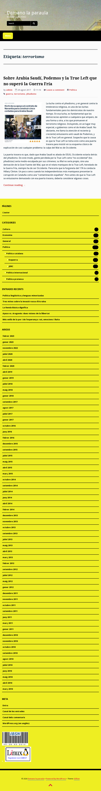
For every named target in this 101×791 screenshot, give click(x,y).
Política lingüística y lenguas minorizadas (23, 295)
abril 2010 (7, 683)
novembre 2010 (10, 641)
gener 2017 (8, 420)
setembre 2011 (10, 611)
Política (73, 90)
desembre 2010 (10, 635)
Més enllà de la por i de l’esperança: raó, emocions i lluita (31, 319)
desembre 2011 (10, 593)
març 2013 (8, 557)
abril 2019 (7, 372)
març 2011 (8, 623)
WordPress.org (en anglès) (16, 723)
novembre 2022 (10, 348)
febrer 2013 (8, 563)
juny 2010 (7, 671)
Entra (5, 705)
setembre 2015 (10, 450)
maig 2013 (8, 545)
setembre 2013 (10, 533)
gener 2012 (8, 587)
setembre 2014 (10, 485)
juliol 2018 (7, 384)
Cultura (6, 229)
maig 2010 (8, 677)
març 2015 (8, 473)
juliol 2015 (7, 455)
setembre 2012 (10, 569)
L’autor (6, 212)
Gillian (77, 779)
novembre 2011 (10, 599)
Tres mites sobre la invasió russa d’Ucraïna (24, 301)
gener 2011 (8, 629)
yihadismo (31, 94)
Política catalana (14, 253)
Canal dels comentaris (14, 717)
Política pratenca (15, 279)
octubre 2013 (9, 527)
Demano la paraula (27, 13)
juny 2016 (7, 431)
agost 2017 (8, 408)
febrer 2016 (8, 438)
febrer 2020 (8, 366)
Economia (7, 235)
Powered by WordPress (56, 779)
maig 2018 (8, 390)
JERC (11, 266)
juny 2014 (7, 497)
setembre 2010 (10, 653)
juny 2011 (7, 617)
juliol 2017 (7, 414)
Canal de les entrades (13, 711)
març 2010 (8, 689)
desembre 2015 (10, 443)
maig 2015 (8, 461)
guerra (9, 94)
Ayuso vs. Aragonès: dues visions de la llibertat (26, 313)
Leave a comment (55, 90)
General (7, 241)
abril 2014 (7, 503)
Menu (8, 36)
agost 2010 (8, 659)
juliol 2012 (7, 575)
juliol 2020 (7, 354)
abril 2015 (7, 467)
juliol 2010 (7, 665)
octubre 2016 (9, 426)
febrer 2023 (8, 336)
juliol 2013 (7, 539)
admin (9, 90)
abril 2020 (7, 360)
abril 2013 (7, 551)
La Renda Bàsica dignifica (15, 307)
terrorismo (19, 94)
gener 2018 (8, 396)
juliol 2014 (7, 491)
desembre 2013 (10, 515)
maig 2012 (8, 581)
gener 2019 (8, 378)
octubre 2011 (9, 605)
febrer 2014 (8, 509)
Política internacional (17, 272)
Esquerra (13, 260)
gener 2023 (8, 342)
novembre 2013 (10, 521)
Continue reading (14, 185)
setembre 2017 (10, 402)
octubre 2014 (9, 479)
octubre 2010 (9, 647)
